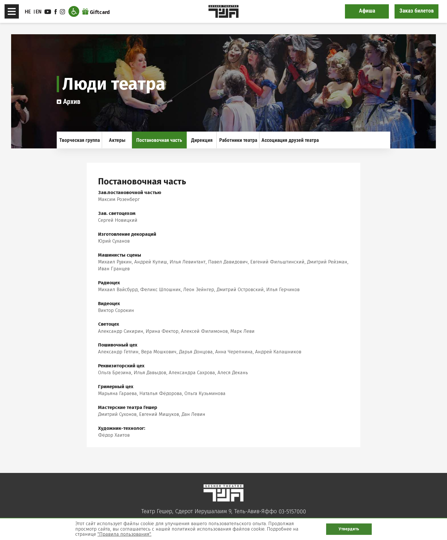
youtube (47, 11)
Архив (68, 101)
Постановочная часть (159, 140)
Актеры (117, 140)
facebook (55, 11)
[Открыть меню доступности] (73, 11)
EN (39, 12)
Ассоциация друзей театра (290, 140)
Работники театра (238, 140)
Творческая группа (79, 140)
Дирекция (202, 140)
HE (28, 12)
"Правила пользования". (124, 534)
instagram (62, 11)
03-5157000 (292, 511)
